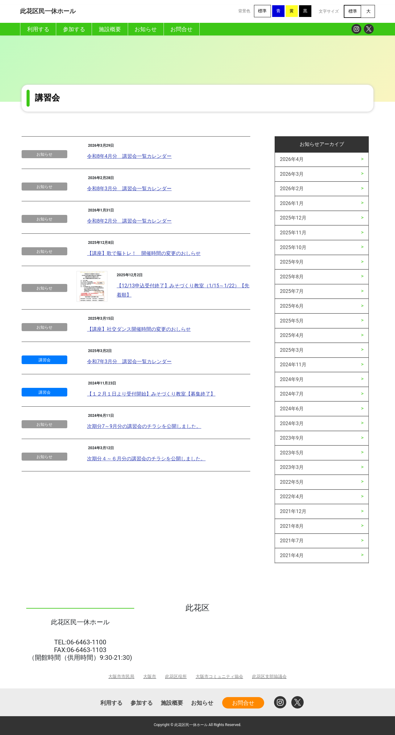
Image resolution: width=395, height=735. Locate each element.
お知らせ (44, 154)
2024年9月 (292, 379)
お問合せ (243, 703)
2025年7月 (292, 291)
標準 (262, 11)
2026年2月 (292, 188)
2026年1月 (292, 203)
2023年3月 (292, 467)
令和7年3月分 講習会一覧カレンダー (129, 361)
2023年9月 (292, 438)
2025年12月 (293, 218)
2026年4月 (292, 159)
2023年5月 (292, 453)
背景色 (244, 11)
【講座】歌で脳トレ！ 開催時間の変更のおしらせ (144, 253)
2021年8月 (292, 526)
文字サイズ (329, 11)
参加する (142, 703)
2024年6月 (292, 409)
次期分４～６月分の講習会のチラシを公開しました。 (146, 459)
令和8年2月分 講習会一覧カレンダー (129, 221)
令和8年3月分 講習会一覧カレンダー (129, 188)
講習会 (45, 360)
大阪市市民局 (121, 676)
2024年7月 (292, 394)
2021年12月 (293, 511)
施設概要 (172, 703)
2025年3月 (292, 350)
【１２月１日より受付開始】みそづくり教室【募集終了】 (151, 394)
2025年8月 (292, 277)
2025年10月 (293, 247)
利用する (111, 703)
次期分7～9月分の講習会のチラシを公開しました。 (144, 426)
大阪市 (149, 676)
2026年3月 (292, 174)
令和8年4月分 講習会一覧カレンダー (129, 156)
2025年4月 (292, 335)
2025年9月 (292, 262)
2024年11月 (293, 365)
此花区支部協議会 (269, 676)
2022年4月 (292, 496)
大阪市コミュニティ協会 (219, 676)
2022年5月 (292, 482)
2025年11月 (293, 233)
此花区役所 (176, 676)
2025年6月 (292, 306)
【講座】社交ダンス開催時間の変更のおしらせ (139, 329)
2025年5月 (292, 321)
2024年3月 (292, 423)
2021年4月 (292, 555)
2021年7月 (292, 541)
